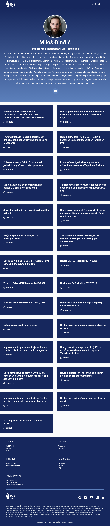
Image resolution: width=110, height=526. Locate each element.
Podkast (60, 465)
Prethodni (61, 448)
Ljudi (7, 450)
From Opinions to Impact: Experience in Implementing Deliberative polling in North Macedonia (25, 140)
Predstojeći (61, 446)
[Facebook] (79, 497)
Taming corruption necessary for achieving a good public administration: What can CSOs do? (83, 187)
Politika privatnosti (12, 482)
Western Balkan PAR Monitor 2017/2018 (24, 302)
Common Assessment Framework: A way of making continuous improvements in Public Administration (82, 213)
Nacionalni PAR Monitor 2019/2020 (78, 260)
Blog (59, 468)
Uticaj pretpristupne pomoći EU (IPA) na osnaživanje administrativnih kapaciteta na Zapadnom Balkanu (82, 350)
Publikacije (61, 463)
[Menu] (103, 4)
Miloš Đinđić (55, 42)
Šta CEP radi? (10, 446)
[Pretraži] (99, 4)
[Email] (55, 91)
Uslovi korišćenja (11, 480)
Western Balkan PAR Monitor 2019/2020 (24, 283)
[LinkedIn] (97, 497)
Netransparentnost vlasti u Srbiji (20, 325)
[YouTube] (91, 497)
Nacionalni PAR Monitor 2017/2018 (78, 283)
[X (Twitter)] (85, 497)
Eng (94, 4)
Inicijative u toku (11, 463)
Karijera (8, 448)
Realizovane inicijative (13, 465)
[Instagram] (103, 497)
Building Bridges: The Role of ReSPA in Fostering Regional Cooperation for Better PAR (82, 140)
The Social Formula (66, 522)
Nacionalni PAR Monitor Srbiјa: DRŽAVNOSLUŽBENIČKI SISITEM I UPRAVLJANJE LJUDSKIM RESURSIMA (24, 114)
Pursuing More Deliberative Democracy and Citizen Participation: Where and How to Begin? (82, 114)
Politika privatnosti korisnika (15, 485)
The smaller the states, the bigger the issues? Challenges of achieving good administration (79, 238)
